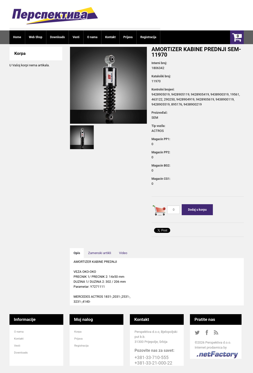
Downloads (21, 352)
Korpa (78, 331)
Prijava (78, 338)
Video (123, 253)
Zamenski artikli (99, 253)
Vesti (17, 345)
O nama (19, 331)
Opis (77, 253)
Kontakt (19, 338)
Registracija (81, 345)
